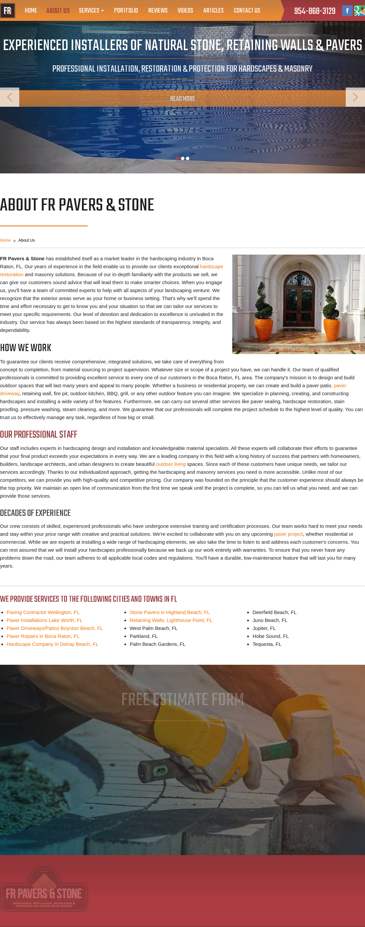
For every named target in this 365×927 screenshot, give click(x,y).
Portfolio (126, 11)
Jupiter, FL (264, 628)
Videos (185, 11)
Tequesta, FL (267, 644)
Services (89, 11)
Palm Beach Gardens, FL (157, 644)
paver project (288, 534)
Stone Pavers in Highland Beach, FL (170, 612)
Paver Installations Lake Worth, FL (45, 620)
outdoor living (170, 464)
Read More (182, 99)
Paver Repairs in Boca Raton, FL (43, 636)
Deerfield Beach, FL (275, 612)
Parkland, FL (144, 636)
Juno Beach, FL (270, 620)
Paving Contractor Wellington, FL (43, 612)
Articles (213, 11)
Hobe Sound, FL (271, 636)
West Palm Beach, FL (154, 628)
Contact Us (247, 11)
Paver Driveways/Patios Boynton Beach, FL (55, 628)
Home (31, 11)
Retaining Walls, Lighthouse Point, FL (171, 620)
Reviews (158, 11)
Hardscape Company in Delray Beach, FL (53, 644)
